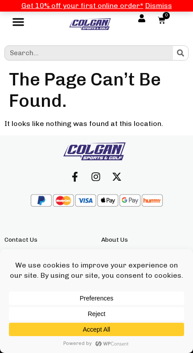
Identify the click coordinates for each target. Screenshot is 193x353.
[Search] (180, 53)
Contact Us (20, 239)
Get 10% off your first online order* (82, 5)
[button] (18, 24)
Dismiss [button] (158, 5)
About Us (114, 239)
